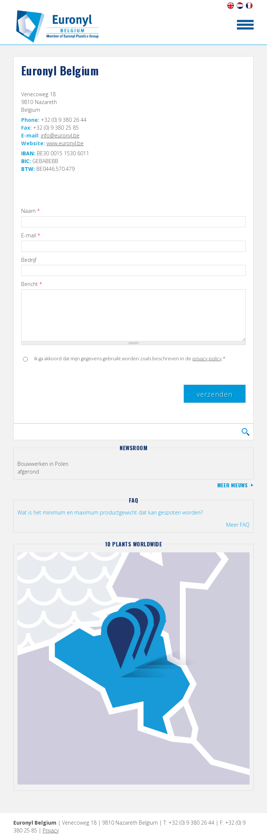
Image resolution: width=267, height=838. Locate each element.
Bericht (31, 284)
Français (249, 5)
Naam (30, 211)
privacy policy (207, 358)
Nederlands (239, 5)
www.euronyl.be (65, 143)
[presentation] (77, 386)
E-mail (30, 236)
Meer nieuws (232, 485)
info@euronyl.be (60, 135)
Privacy (51, 830)
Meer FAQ (238, 524)
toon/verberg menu (245, 24)
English (230, 5)
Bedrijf (28, 260)
